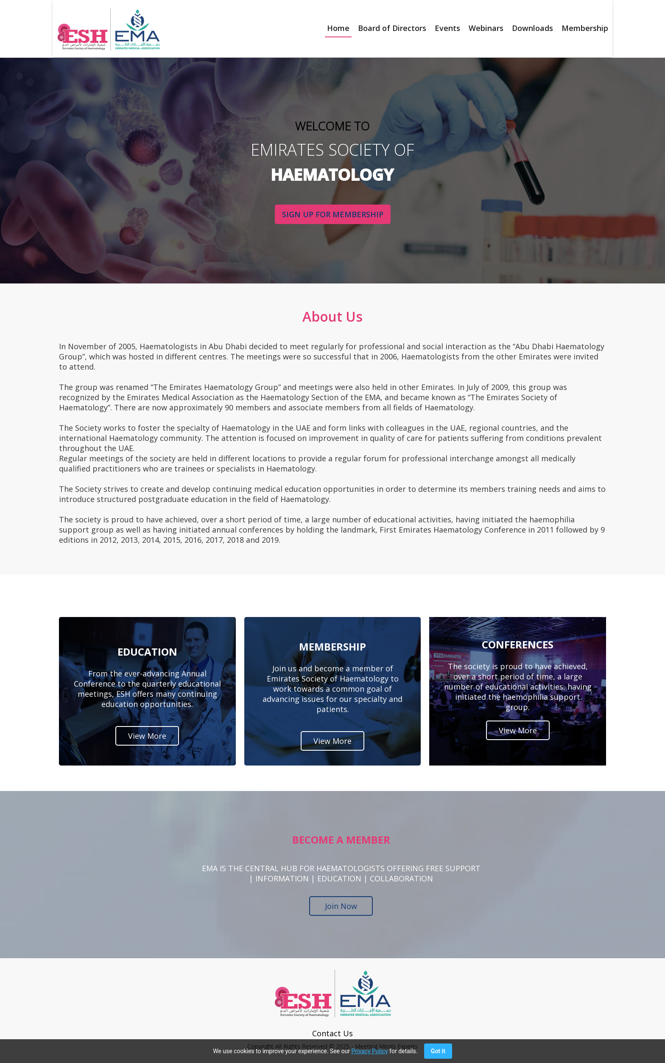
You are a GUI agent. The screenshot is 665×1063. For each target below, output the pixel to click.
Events (447, 28)
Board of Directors (392, 28)
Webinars (486, 28)
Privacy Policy (369, 1051)
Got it (438, 1051)
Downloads (532, 28)
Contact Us (332, 1033)
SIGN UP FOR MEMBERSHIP (332, 214)
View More (147, 736)
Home (338, 28)
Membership (585, 28)
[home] (106, 29)
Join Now (341, 906)
